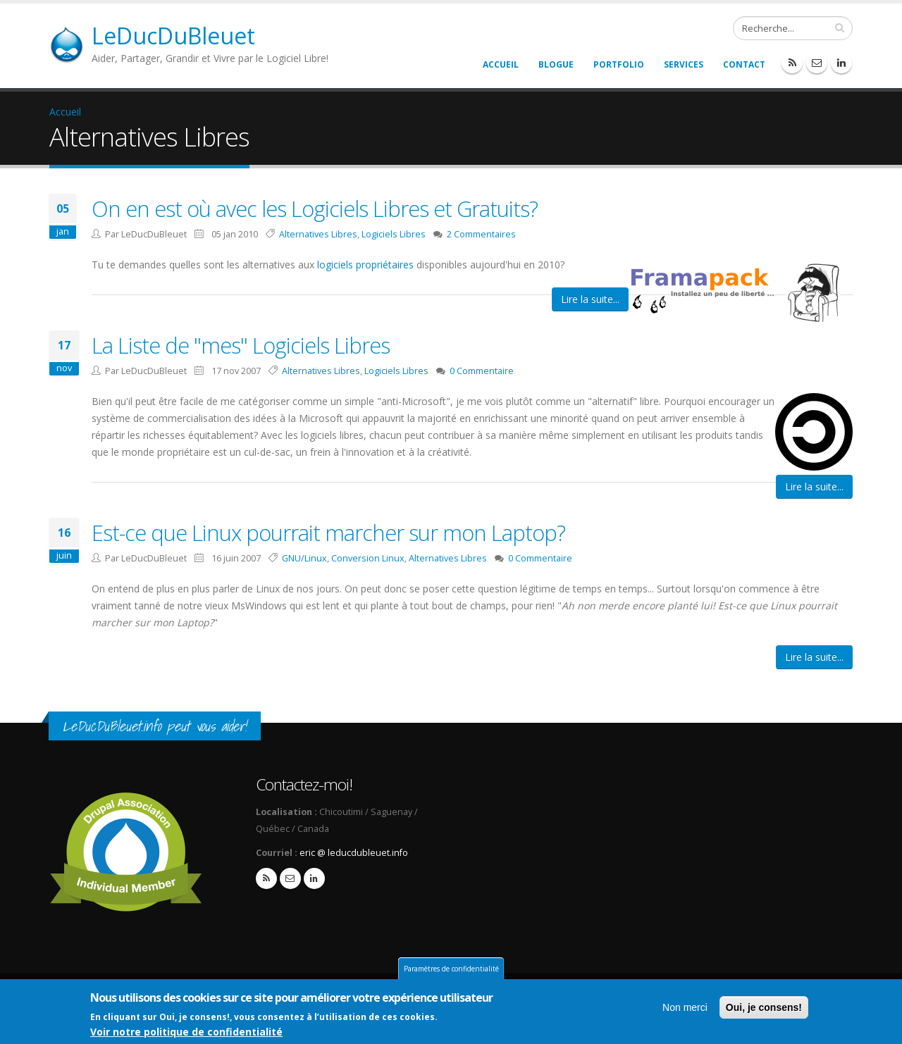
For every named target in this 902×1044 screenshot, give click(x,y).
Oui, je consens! (764, 1008)
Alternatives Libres (318, 234)
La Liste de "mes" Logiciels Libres (241, 345)
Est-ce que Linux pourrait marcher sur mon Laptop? (328, 532)
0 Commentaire (482, 371)
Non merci (685, 1008)
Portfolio (618, 64)
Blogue (556, 64)
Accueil (501, 64)
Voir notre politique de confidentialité (186, 1032)
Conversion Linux (367, 558)
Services (683, 64)
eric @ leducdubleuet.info (353, 853)
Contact (744, 64)
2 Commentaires (481, 234)
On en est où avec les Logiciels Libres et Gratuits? (315, 208)
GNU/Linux (304, 558)
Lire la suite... (590, 299)
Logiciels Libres (394, 234)
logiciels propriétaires (365, 264)
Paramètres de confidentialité (451, 969)
